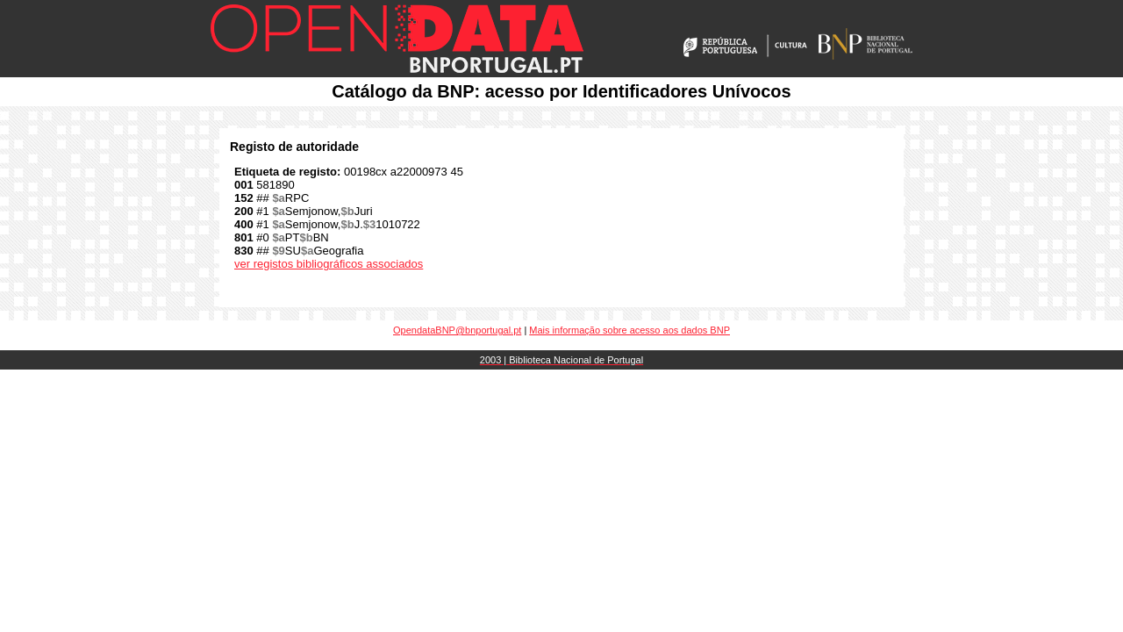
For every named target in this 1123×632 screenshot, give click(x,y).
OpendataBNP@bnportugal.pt (457, 330)
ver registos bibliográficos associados (328, 263)
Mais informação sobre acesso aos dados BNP (629, 330)
